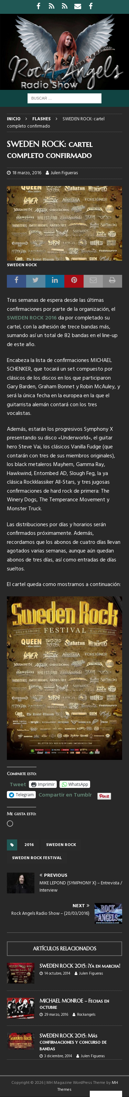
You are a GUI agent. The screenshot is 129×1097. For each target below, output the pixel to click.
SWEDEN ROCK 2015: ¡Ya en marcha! (80, 966)
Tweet (18, 784)
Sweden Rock (61, 845)
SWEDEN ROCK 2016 (32, 318)
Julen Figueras (64, 173)
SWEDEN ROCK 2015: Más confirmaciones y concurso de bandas (73, 1042)
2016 (29, 845)
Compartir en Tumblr (65, 794)
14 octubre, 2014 (57, 973)
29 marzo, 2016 (56, 1015)
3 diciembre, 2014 (58, 1056)
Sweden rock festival (37, 858)
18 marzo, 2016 (26, 173)
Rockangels (86, 1015)
